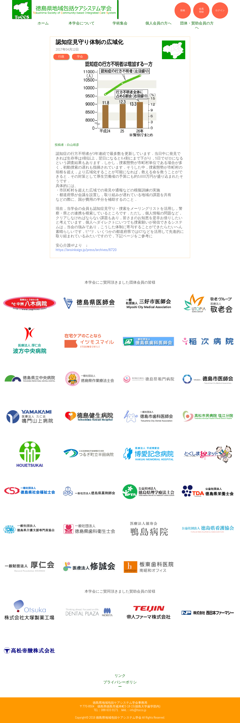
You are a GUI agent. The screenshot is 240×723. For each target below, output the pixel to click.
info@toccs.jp (138, 710)
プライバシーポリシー (120, 684)
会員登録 (201, 10)
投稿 (182, 10)
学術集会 (120, 23)
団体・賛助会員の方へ (197, 25)
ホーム (43, 23)
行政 (61, 56)
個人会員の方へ (158, 23)
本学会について (82, 23)
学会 (80, 56)
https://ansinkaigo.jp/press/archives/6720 (86, 249)
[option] (120, 99)
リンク (120, 675)
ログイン (220, 10)
